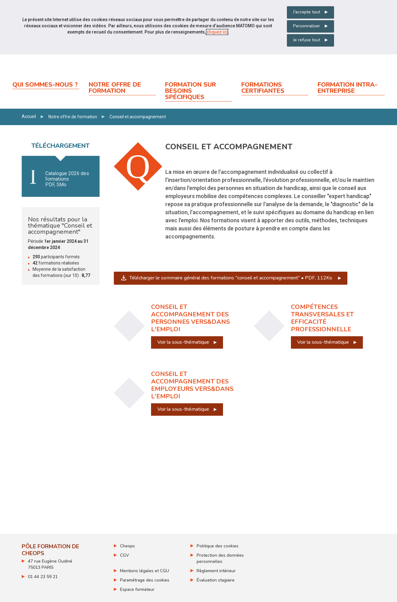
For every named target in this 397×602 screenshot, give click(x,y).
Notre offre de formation (72, 116)
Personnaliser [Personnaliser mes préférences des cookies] (306, 26)
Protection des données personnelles (220, 558)
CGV (124, 555)
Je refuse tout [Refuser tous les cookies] (306, 40)
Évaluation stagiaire (215, 580)
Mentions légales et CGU (144, 571)
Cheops (127, 546)
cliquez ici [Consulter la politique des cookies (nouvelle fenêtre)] (217, 31)
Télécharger (60, 179)
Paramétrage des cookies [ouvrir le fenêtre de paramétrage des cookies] (144, 580)
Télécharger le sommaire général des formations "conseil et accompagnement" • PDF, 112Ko (234, 278)
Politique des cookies (218, 546)
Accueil (29, 116)
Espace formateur (137, 589)
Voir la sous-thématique (183, 342)
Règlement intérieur (216, 571)
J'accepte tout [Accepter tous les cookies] (306, 12)
